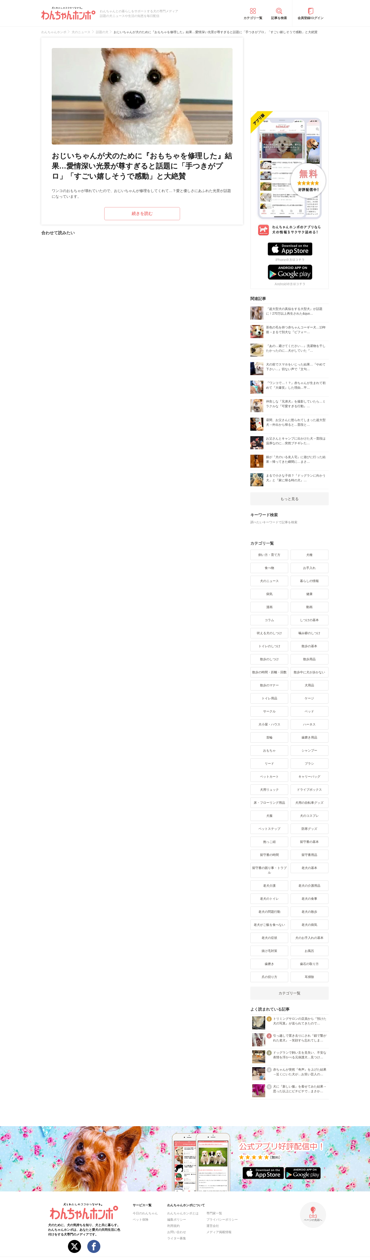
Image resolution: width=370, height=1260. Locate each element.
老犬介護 (269, 885)
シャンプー (309, 750)
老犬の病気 (309, 925)
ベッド (309, 711)
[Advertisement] (289, 70)
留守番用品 (309, 855)
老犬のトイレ (269, 899)
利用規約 (173, 1226)
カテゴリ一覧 (253, 18)
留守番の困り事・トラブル (269, 870)
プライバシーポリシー (222, 1219)
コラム (269, 620)
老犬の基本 (309, 868)
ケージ (309, 698)
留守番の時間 (269, 855)
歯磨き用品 (309, 737)
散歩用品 (309, 659)
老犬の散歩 (309, 912)
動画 (309, 607)
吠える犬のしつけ (269, 633)
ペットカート (269, 776)
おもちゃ (269, 750)
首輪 (269, 737)
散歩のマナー (269, 685)
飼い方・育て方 (269, 555)
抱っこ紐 (269, 842)
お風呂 (309, 951)
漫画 (269, 607)
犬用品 (309, 685)
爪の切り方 (269, 977)
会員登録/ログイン (310, 18)
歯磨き (269, 964)
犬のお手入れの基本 (309, 938)
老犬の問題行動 (269, 912)
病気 (269, 594)
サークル (269, 711)
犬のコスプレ (309, 816)
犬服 (269, 816)
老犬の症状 (269, 938)
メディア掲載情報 (219, 1232)
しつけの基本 (309, 620)
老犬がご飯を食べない (269, 925)
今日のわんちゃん (145, 1213)
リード (269, 763)
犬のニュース (269, 581)
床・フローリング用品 (269, 803)
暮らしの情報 (309, 581)
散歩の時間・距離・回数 (269, 672)
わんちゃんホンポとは (183, 1213)
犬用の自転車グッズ (309, 803)
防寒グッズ (309, 829)
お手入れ (309, 568)
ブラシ (309, 763)
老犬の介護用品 (309, 885)
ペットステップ (269, 829)
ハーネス (309, 724)
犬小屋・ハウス (269, 724)
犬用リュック (269, 789)
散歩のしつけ (269, 659)
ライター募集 (176, 1238)
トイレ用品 (269, 698)
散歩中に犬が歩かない (309, 672)
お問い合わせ (176, 1232)
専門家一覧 (214, 1213)
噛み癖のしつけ (309, 633)
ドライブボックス (309, 789)
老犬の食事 (309, 899)
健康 (309, 594)
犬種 (309, 555)
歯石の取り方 (309, 964)
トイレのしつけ (269, 646)
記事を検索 (279, 18)
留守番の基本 (309, 842)
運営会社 (212, 1226)
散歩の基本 (309, 646)
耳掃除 (309, 977)
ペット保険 (140, 1219)
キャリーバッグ (309, 776)
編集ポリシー (176, 1219)
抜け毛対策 (269, 951)
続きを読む (142, 213)
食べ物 (269, 568)
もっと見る (289, 499)
